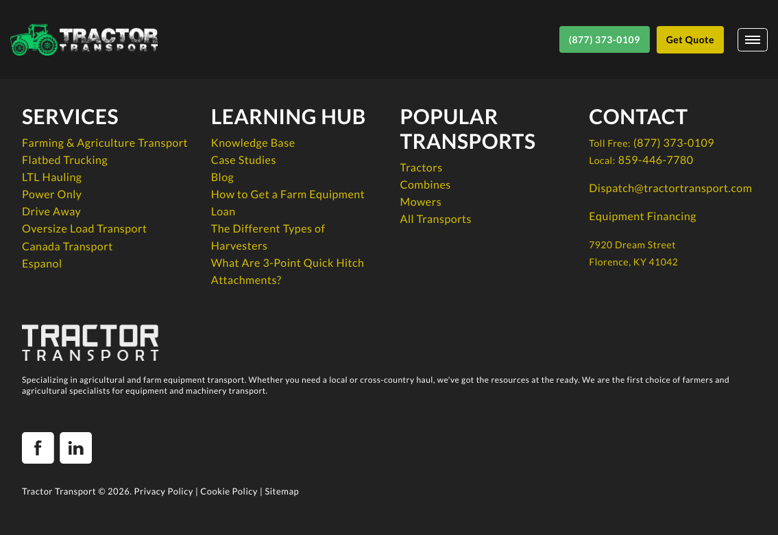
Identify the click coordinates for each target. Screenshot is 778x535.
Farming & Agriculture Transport (105, 143)
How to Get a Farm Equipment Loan (288, 203)
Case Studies (243, 160)
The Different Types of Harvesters (268, 237)
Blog (222, 177)
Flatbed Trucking (65, 160)
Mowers (421, 202)
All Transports (436, 219)
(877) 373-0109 (673, 143)
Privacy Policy (163, 491)
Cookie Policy (229, 491)
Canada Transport (67, 246)
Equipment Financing (642, 216)
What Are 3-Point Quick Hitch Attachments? (288, 272)
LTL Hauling (52, 177)
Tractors (421, 167)
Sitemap (282, 491)
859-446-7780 (656, 160)
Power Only (52, 194)
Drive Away (51, 211)
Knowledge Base (253, 143)
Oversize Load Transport (84, 228)
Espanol (42, 263)
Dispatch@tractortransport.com (670, 188)
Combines (425, 184)
